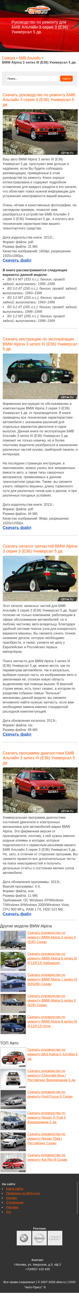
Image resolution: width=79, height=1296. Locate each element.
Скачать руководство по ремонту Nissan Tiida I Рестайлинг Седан (46, 1138)
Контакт (11, 1198)
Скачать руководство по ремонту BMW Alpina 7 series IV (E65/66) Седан (52, 979)
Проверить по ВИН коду (23, 1193)
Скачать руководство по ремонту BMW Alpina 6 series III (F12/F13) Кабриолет (52, 958)
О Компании (14, 1202)
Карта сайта (14, 1188)
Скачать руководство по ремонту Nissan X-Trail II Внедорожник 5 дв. (46, 1117)
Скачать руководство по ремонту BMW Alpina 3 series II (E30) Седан (51, 937)
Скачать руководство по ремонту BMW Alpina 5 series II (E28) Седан (51, 1000)
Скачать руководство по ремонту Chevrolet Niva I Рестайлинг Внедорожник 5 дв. (51, 1075)
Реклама (12, 1207)
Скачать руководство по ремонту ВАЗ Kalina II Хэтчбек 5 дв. (52, 1054)
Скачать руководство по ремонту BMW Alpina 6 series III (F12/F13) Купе (52, 1021)
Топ (8, 1211)
